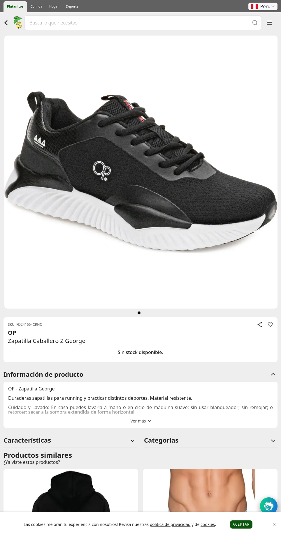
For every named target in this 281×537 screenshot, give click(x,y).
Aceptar (241, 524)
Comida (36, 6)
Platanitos (15, 6)
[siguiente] (139, 313)
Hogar (54, 6)
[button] (263, 6)
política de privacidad (170, 524)
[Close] (274, 525)
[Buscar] (255, 22)
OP (12, 333)
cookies (208, 524)
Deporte (72, 6)
